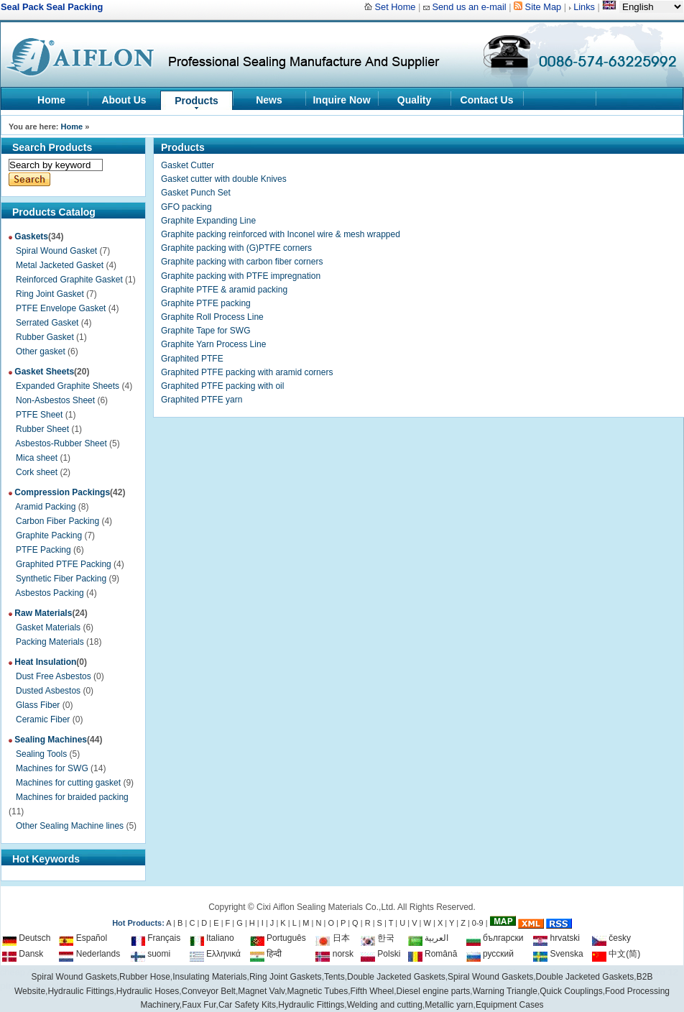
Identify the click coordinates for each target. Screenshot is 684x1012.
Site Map (543, 6)
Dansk (22, 954)
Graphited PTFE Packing (63, 564)
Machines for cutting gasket (68, 783)
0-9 (478, 923)
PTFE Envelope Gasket (61, 308)
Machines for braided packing (72, 797)
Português (278, 938)
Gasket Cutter (187, 165)
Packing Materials (50, 642)
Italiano (212, 938)
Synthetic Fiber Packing (61, 579)
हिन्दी (266, 954)
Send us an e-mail (469, 6)
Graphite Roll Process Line (212, 317)
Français (155, 938)
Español (83, 938)
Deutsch (26, 938)
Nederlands (89, 954)
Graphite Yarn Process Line (213, 344)
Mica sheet (36, 458)
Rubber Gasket (45, 337)
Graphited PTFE (192, 359)
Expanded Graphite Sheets (67, 386)
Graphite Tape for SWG (206, 331)
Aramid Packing (45, 507)
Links (584, 6)
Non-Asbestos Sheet (55, 400)
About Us (123, 100)
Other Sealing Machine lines (70, 826)
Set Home (395, 6)
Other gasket (40, 351)
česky (611, 938)
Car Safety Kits (247, 1005)
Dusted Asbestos (48, 691)
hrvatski (556, 938)
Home (51, 100)
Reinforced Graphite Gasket (69, 280)
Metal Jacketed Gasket (59, 265)
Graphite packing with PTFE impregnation (240, 276)
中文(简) (616, 954)
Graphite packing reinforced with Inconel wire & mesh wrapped (280, 234)
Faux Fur (199, 1005)
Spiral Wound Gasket (56, 251)
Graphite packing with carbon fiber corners (242, 262)
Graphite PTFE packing (206, 303)
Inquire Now (341, 100)
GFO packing (186, 207)
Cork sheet (36, 472)
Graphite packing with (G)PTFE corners (236, 248)
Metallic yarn (449, 1005)
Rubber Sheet (42, 429)
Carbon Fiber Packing (57, 521)
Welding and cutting (384, 1005)
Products (196, 100)
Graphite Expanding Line (208, 221)
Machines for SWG (52, 768)
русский (490, 954)
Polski (380, 954)
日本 (332, 938)
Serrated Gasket (47, 323)
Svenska (558, 954)
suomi (150, 954)
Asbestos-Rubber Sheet (60, 443)
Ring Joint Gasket (50, 294)
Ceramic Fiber (43, 719)
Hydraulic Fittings (311, 1005)
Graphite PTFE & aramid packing (224, 290)
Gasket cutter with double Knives (224, 179)
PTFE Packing (43, 550)
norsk (334, 954)
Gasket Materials (48, 627)
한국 (377, 938)
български (495, 938)
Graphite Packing (49, 535)
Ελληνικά (215, 954)
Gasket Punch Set (196, 193)
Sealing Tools (41, 754)
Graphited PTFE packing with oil (222, 386)
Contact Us (487, 100)
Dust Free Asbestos (53, 676)
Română (433, 954)
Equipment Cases (510, 1005)
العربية (428, 938)
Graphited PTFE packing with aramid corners (247, 372)
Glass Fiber (38, 705)
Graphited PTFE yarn (201, 400)
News (269, 100)
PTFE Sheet (39, 415)
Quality (414, 100)
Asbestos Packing (49, 593)
